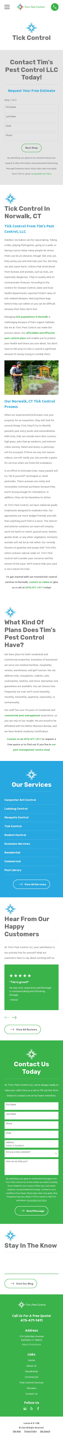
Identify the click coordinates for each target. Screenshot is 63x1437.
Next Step (31, 147)
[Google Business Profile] (25, 1408)
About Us (31, 1365)
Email (8, 126)
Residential (31, 1371)
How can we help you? (17, 1161)
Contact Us (31, 1393)
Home (31, 1360)
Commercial (31, 1377)
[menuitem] (17, 1431)
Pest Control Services (32, 1382)
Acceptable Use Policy (41, 174)
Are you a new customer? (18, 1152)
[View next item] (14, 1017)
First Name (11, 107)
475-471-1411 (31, 1320)
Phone (9, 135)
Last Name (11, 116)
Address (10, 1142)
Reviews (31, 1388)
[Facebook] (38, 1408)
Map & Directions (31, 1344)
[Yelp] (31, 1408)
